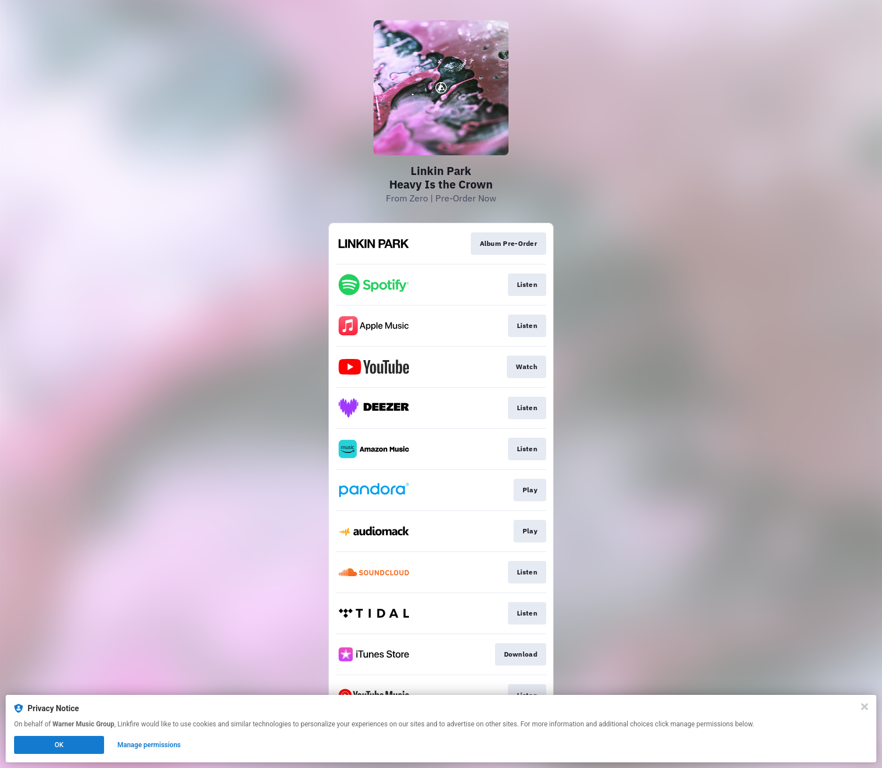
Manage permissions (149, 745)
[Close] (865, 707)
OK (59, 745)
